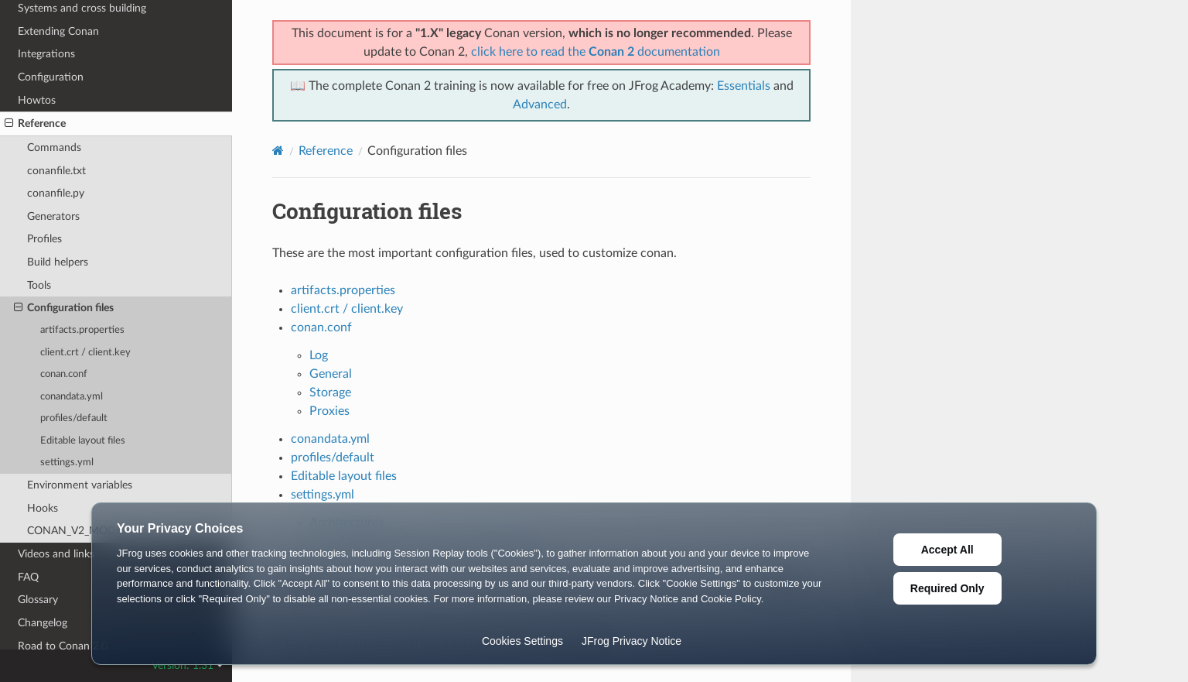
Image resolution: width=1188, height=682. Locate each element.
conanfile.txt (56, 170)
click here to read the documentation (595, 52)
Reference (35, 124)
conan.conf (63, 374)
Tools (39, 285)
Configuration (51, 77)
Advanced (540, 104)
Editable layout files (82, 441)
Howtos (37, 100)
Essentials (743, 86)
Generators (53, 216)
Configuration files (64, 308)
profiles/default (74, 418)
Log (318, 355)
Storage (330, 392)
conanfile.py (55, 193)
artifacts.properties (82, 330)
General (330, 374)
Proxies (329, 411)
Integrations (46, 54)
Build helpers (57, 262)
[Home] (278, 150)
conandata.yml (71, 397)
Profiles (44, 239)
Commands (54, 147)
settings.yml (67, 463)
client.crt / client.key (85, 353)
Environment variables (79, 485)
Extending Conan (58, 31)
